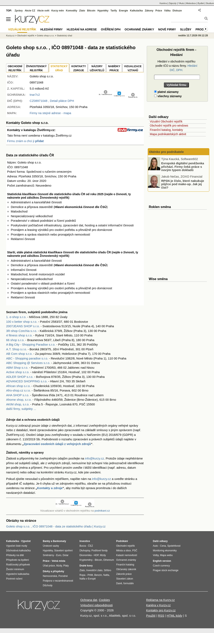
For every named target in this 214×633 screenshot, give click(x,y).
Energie (123, 10)
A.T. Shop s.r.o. (16, 349)
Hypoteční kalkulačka (17, 574)
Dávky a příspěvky (53, 571)
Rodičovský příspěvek (18, 564)
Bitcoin (91, 10)
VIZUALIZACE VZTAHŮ (133, 68)
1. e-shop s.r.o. (16, 317)
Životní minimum (15, 569)
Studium (210, 3)
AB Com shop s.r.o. (19, 353)
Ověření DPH (110, 29)
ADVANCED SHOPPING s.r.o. (26, 381)
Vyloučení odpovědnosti (96, 605)
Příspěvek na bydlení (17, 559)
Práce (159, 10)
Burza (82, 545)
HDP (96, 555)
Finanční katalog (125, 564)
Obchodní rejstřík (25, 35)
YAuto (181, 3)
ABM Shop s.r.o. (17, 367)
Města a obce (123, 550)
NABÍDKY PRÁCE (114, 68)
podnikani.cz (102, 510)
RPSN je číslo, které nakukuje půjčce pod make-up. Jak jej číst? (182, 184)
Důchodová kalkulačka (18, 550)
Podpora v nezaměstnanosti (58, 580)
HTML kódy (174, 615)
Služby (185, 29)
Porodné (63, 576)
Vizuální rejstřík (22, 29)
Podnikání (122, 541)
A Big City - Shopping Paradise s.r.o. (30, 344)
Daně (119, 583)
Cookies (104, 600)
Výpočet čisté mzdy (16, 545)
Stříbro (107, 570)
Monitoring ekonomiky (165, 550)
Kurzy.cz (10, 35)
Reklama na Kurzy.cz (160, 600)
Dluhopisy (84, 550)
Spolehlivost (174, 545)
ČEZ (90, 545)
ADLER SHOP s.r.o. (19, 376)
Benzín (98, 575)
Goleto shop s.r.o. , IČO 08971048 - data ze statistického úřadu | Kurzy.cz (56, 526)
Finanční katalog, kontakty (166, 129)
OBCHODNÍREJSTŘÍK (15, 68)
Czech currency (161, 565)
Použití (151, 615)
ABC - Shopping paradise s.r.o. (27, 358)
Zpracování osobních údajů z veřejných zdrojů (57, 444)
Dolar (65, 555)
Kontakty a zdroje (50, 488)
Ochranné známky (139, 29)
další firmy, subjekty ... (21, 409)
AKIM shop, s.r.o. (17, 404)
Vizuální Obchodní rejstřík (166, 121)
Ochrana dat (88, 600)
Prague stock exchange (165, 570)
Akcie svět (43, 10)
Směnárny (48, 555)
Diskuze (177, 10)
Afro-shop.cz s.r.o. (18, 390)
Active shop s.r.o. (17, 372)
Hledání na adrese (82, 29)
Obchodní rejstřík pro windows (169, 125)
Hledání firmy (51, 29)
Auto (155, 545)
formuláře (128, 583)
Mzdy (59, 565)
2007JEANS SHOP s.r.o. (23, 326)
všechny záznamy (168, 96)
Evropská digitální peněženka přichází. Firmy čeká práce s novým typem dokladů (182, 166)
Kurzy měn (57, 10)
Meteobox (191, 3)
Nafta (106, 575)
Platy (66, 565)
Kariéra (163, 3)
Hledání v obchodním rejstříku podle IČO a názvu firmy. (176, 66)
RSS (161, 615)
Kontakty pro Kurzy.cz (161, 610)
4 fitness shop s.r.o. (19, 335)
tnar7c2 (35, 94)
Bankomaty (59, 541)
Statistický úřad (64, 35)
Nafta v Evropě (87, 578)
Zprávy (19, 10)
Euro (58, 555)
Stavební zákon (124, 578)
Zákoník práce (124, 574)
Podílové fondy (99, 550)
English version (162, 561)
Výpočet (26, 541)
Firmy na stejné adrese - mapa (50, 113)
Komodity (71, 10)
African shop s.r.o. (18, 386)
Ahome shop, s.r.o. (19, 399)
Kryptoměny (86, 559)
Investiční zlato (94, 570)
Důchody (47, 585)
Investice (84, 541)
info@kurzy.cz (94, 458)
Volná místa (58, 561)
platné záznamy (166, 91)
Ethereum (108, 559)
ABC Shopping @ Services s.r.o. (28, 363)
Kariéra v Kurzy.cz (158, 605)
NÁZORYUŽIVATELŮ (97, 68)
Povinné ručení (14, 578)
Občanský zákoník (126, 569)
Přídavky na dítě (15, 555)
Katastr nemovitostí (126, 555)
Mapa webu (166, 555)
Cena (163, 545)
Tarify (113, 10)
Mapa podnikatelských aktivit (168, 134)
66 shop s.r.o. (15, 340)
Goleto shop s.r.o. (45, 35)
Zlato (82, 10)
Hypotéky (102, 10)
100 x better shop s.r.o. (21, 321)
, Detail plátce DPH (52, 100)
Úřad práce (49, 565)
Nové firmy (167, 29)
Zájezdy (172, 3)
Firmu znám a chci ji (25, 141)
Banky (46, 541)
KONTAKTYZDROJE (78, 68)
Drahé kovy (86, 565)
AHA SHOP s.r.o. (17, 395)
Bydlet (201, 3)
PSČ (134, 550)
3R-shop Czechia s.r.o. (21, 331)
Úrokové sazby (51, 545)
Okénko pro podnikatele (166, 152)
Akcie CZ (30, 10)
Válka (167, 10)
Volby (156, 555)
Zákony (149, 10)
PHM (90, 575)
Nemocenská (50, 576)
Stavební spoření (63, 550)
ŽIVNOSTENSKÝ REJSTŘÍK (36, 68)
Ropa (82, 575)
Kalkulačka (136, 10)
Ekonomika (85, 555)
